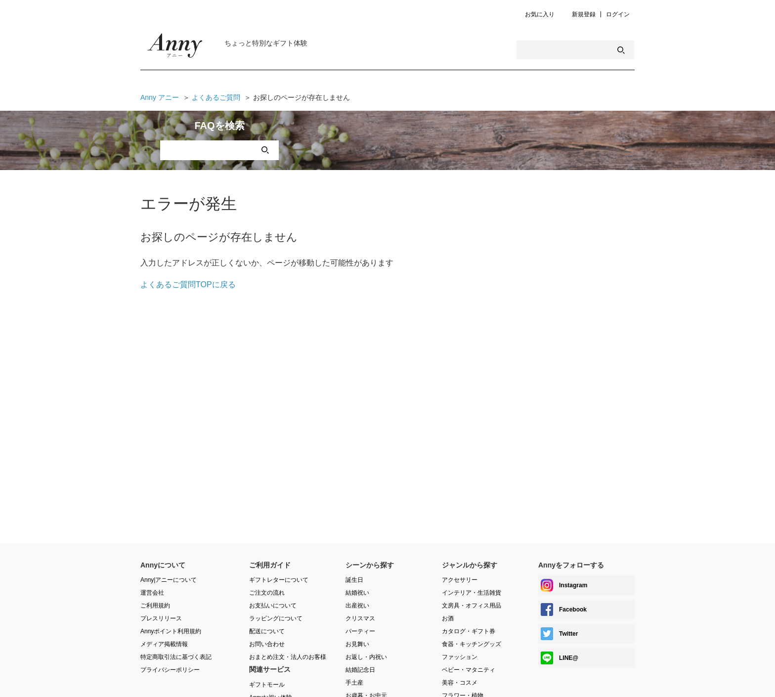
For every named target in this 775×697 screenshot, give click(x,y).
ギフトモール (267, 684)
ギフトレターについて (278, 579)
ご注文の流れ (267, 592)
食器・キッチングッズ (471, 644)
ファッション (459, 656)
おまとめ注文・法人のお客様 (287, 656)
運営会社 (152, 592)
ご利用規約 (155, 605)
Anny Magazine (175, 48)
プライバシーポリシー (170, 669)
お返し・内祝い (366, 656)
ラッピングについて (275, 618)
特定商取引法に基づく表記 (176, 656)
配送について (267, 631)
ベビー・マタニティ (468, 669)
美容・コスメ (459, 682)
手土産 (354, 682)
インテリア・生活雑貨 (471, 592)
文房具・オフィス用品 (471, 605)
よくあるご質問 (216, 97)
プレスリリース (161, 618)
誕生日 (354, 579)
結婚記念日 (360, 669)
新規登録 (584, 14)
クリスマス (360, 618)
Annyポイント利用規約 (170, 631)
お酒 (448, 618)
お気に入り (540, 14)
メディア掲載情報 (164, 644)
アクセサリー (459, 579)
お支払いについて (273, 605)
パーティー (360, 631)
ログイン (618, 14)
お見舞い (357, 644)
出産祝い (357, 605)
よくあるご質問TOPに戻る (188, 284)
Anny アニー (159, 97)
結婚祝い (357, 592)
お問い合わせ (267, 644)
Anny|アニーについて (168, 579)
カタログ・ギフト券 (468, 631)
